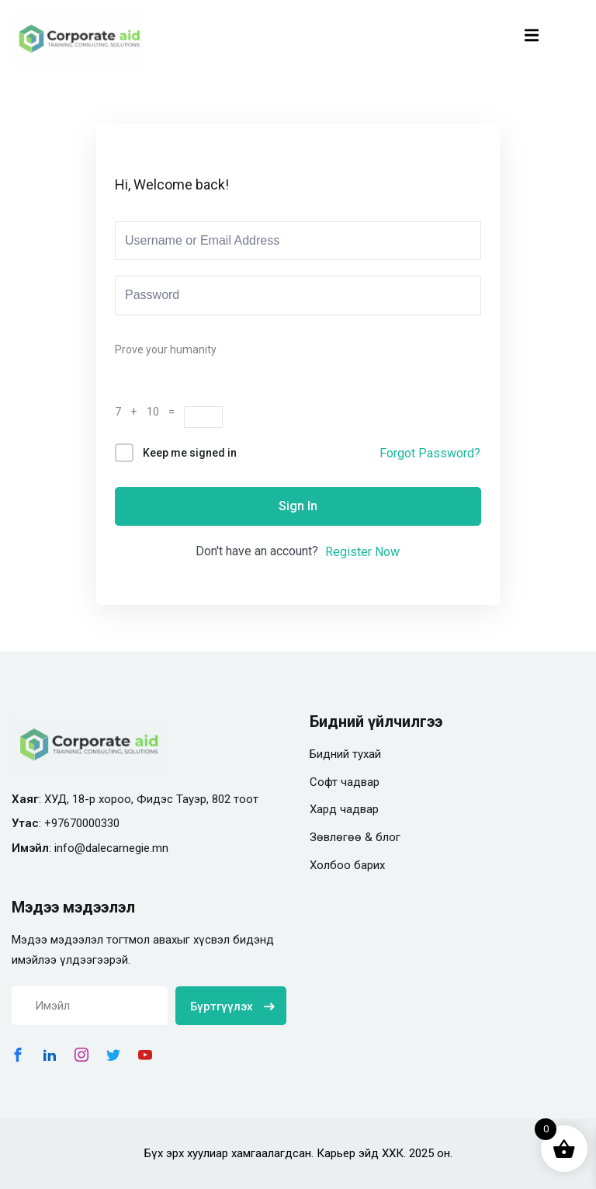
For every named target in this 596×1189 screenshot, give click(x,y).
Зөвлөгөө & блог (355, 837)
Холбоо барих (347, 865)
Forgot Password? (429, 453)
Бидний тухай (345, 754)
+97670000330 (82, 823)
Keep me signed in (190, 453)
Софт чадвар (344, 782)
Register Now (362, 551)
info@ (69, 848)
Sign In (298, 506)
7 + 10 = (149, 412)
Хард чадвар (344, 809)
